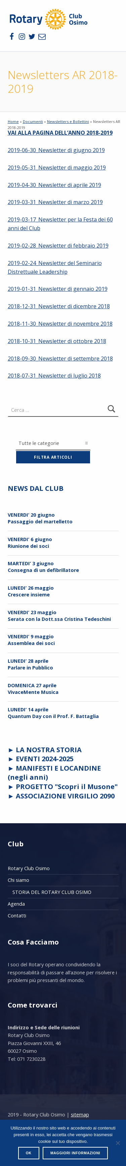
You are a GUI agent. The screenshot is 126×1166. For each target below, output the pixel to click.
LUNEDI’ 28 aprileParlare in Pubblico (30, 664)
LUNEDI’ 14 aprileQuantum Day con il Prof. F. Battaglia (53, 712)
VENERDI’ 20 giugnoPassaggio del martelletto (40, 518)
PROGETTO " (67, 786)
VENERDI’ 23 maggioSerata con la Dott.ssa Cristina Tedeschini (59, 615)
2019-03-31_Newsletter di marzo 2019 (55, 202)
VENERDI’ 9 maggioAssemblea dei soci (31, 639)
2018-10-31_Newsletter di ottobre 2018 (57, 341)
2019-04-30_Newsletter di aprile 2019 (54, 185)
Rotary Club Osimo (29, 868)
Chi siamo (18, 880)
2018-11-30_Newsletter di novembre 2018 (60, 323)
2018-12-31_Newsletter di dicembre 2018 (59, 306)
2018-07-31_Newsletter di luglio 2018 (54, 375)
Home (13, 121)
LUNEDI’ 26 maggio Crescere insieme (31, 591)
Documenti (33, 121)
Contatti (17, 915)
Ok (29, 1153)
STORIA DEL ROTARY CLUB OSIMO (51, 892)
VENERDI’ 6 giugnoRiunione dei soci (30, 542)
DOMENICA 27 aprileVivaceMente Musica (33, 688)
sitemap (80, 1114)
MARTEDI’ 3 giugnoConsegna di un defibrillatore (43, 566)
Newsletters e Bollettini (68, 121)
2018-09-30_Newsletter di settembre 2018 (60, 358)
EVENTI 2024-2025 (45, 758)
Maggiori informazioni (75, 1153)
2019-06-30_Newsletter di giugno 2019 (56, 150)
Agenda (16, 904)
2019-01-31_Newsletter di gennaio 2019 (58, 289)
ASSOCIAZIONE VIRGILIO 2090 (65, 795)
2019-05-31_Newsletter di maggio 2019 (57, 167)
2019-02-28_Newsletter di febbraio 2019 (58, 245)
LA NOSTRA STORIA (49, 749)
